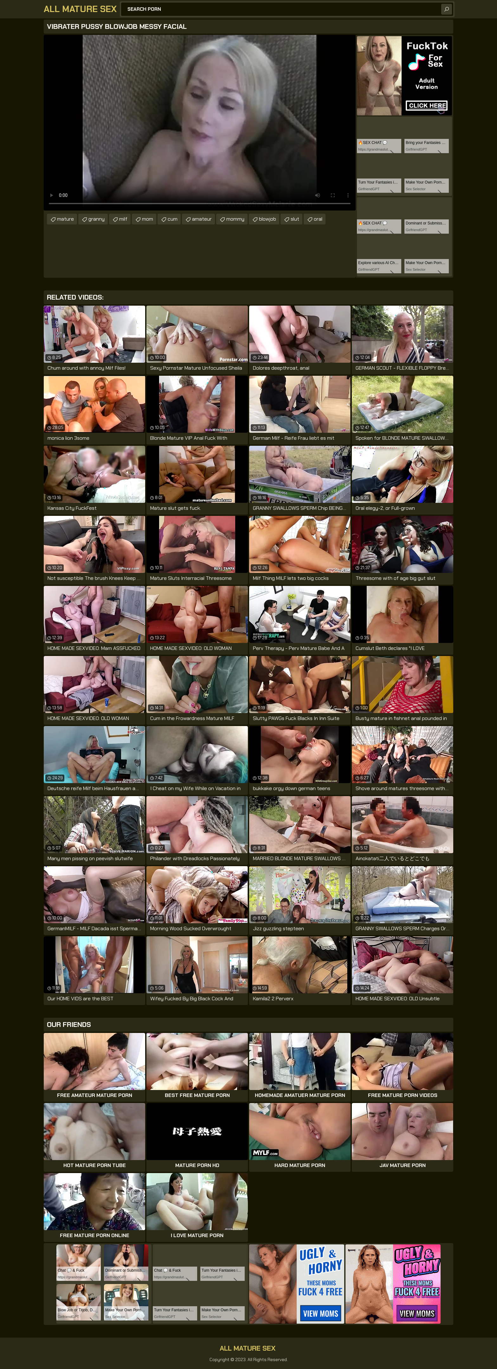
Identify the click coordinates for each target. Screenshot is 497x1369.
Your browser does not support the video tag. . (200, 123)
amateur (202, 219)
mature (65, 219)
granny (96, 219)
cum (173, 219)
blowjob (267, 219)
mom (147, 219)
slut (295, 219)
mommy (235, 219)
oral (318, 219)
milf (123, 219)
